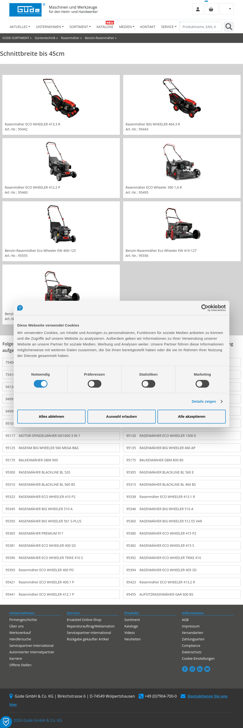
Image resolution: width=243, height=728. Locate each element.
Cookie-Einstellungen (198, 658)
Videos (129, 632)
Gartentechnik (45, 38)
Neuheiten (132, 639)
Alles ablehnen (51, 416)
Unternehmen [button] (48, 26)
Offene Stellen (20, 665)
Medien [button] (125, 26)
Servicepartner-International (31, 645)
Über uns (16, 626)
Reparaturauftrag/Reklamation (91, 626)
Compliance (191, 645)
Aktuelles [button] (18, 26)
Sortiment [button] (78, 26)
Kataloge (105, 26)
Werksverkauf (20, 632)
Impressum (191, 626)
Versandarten (192, 632)
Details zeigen (204, 401)
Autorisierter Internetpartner (31, 652)
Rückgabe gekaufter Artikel (88, 639)
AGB (185, 619)
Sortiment (132, 619)
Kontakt (147, 26)
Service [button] (167, 26)
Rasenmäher (70, 38)
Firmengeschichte (23, 619)
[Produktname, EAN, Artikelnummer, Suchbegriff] (200, 26)
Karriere (15, 658)
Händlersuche (20, 639)
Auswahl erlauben (121, 416)
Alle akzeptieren (191, 416)
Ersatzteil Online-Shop (84, 619)
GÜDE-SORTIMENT (15, 38)
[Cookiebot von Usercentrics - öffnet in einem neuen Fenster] (205, 307)
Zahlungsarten (193, 639)
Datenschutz (191, 652)
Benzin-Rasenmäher (99, 38)
